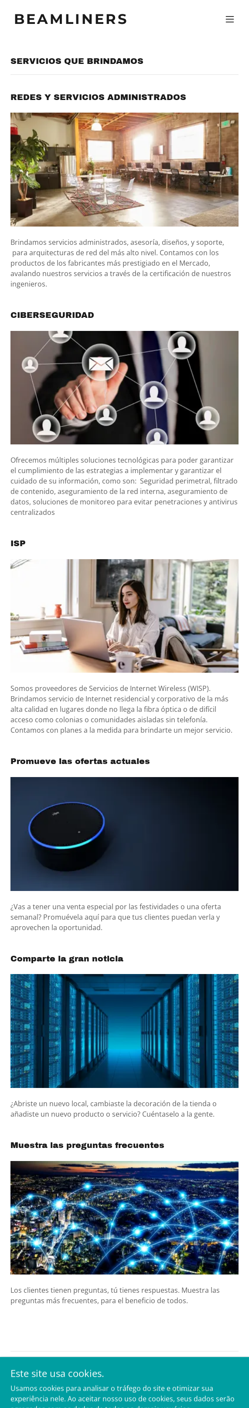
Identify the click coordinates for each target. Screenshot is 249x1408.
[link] (90, 21)
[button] (230, 19)
